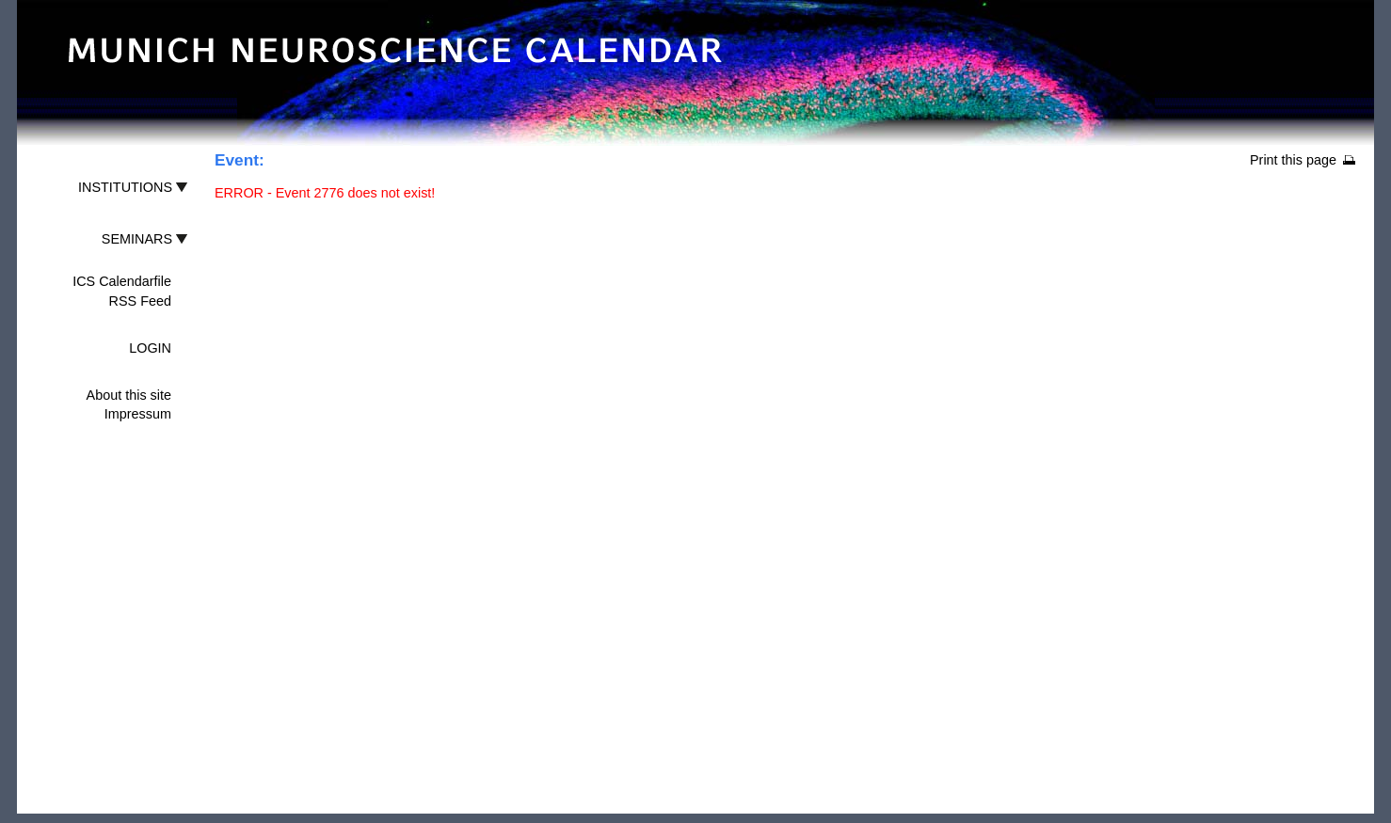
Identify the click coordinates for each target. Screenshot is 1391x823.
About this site (129, 395)
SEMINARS (137, 238)
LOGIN (150, 348)
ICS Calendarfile (121, 281)
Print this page (1293, 159)
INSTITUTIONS (125, 187)
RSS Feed (140, 301)
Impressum (137, 413)
